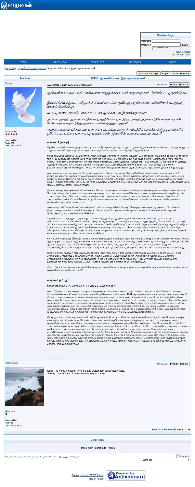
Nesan (8, 83)
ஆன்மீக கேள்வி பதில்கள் (32, 68)
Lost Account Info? (180, 54)
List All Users (60, 61)
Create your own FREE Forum (87, 475)
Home (23, 61)
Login (185, 44)
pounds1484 (11, 362)
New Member (183, 51)
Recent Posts (97, 61)
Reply (165, 73)
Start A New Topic (148, 73)
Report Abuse (96, 479)
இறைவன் (9, 68)
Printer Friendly (180, 73)
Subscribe (183, 456)
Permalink (162, 84)
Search (172, 61)
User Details (134, 61)
